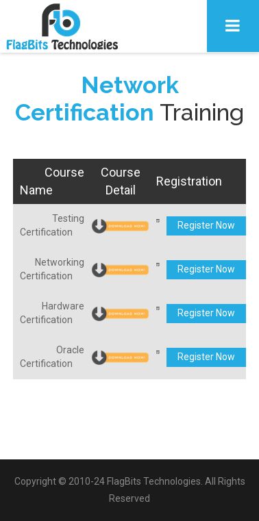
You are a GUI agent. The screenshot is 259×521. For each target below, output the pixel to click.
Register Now (206, 225)
